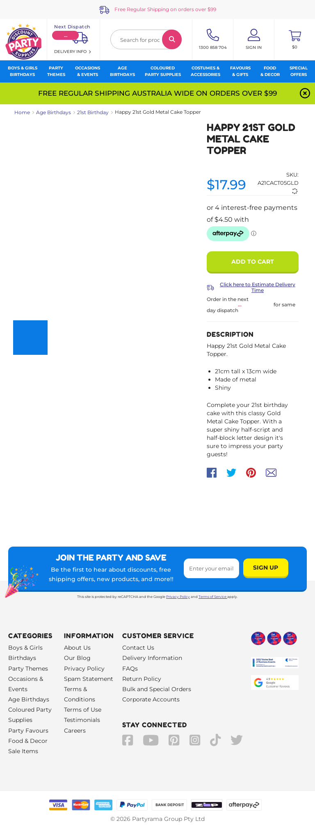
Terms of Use (82, 709)
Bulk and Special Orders (156, 689)
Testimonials (82, 720)
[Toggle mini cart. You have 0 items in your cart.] (294, 39)
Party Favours (28, 730)
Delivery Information (152, 658)
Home (22, 112)
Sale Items (23, 751)
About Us (77, 647)
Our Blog (77, 658)
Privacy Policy (178, 597)
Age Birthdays (53, 112)
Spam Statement (88, 679)
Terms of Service (213, 597)
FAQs (130, 668)
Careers (75, 730)
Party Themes (28, 668)
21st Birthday (93, 112)
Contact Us (138, 647)
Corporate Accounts (151, 699)
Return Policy (141, 679)
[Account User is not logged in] (253, 39)
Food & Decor (28, 741)
